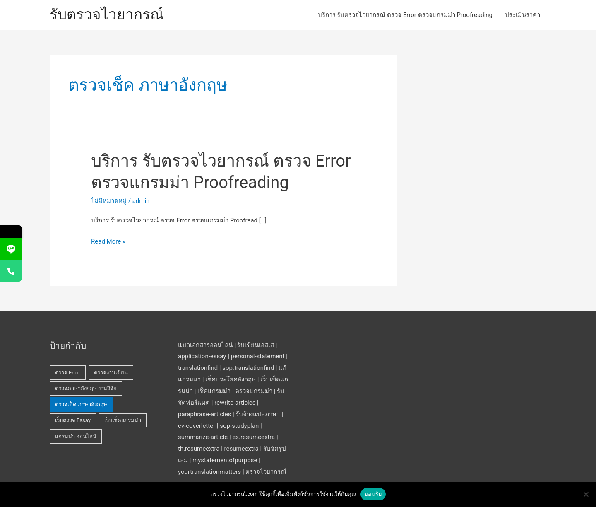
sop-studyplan (239, 426)
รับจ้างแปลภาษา (258, 414)
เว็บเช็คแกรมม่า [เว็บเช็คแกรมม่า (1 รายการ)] (122, 420)
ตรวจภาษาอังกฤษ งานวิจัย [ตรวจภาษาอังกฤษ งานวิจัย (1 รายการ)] (86, 388)
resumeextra (241, 448)
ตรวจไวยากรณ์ (265, 472)
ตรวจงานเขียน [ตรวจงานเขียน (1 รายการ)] (111, 372)
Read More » (108, 242)
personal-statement (258, 356)
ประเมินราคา (522, 15)
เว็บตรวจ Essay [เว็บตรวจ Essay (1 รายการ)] (73, 420)
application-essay (202, 356)
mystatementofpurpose (224, 460)
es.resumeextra (253, 437)
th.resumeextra (198, 448)
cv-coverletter (196, 426)
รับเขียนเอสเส (255, 345)
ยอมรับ (373, 494)
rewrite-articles (234, 402)
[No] (586, 494)
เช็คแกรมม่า (214, 391)
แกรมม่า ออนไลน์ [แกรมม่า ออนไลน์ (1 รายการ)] (75, 436)
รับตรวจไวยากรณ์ (106, 14)
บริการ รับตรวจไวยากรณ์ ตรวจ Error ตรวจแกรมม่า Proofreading (405, 15)
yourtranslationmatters (209, 472)
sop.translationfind (248, 368)
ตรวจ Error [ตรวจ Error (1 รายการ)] (67, 372)
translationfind (198, 368)
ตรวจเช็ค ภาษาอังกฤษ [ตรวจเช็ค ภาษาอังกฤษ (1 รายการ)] (81, 404)
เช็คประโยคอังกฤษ (230, 379)
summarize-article (203, 437)
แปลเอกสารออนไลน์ (205, 345)
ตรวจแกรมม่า (253, 391)
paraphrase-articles (204, 414)
